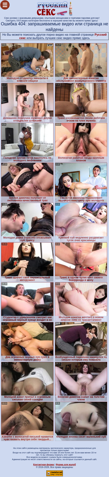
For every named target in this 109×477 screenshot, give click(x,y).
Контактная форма (43, 464)
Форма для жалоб (66, 464)
